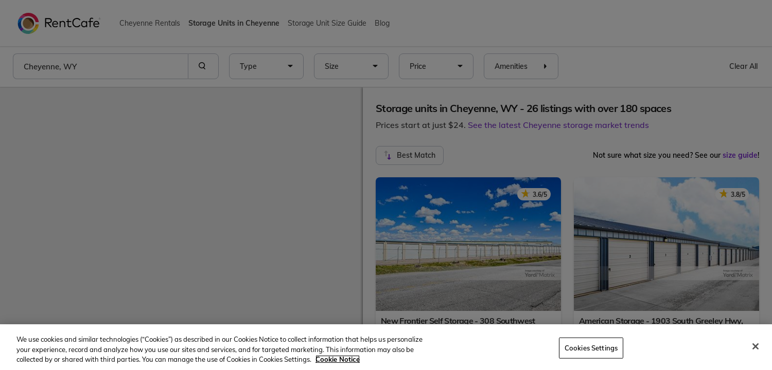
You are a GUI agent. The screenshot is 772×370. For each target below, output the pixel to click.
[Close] (755, 346)
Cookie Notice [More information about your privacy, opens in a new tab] (337, 359)
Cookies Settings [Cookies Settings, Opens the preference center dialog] (591, 347)
